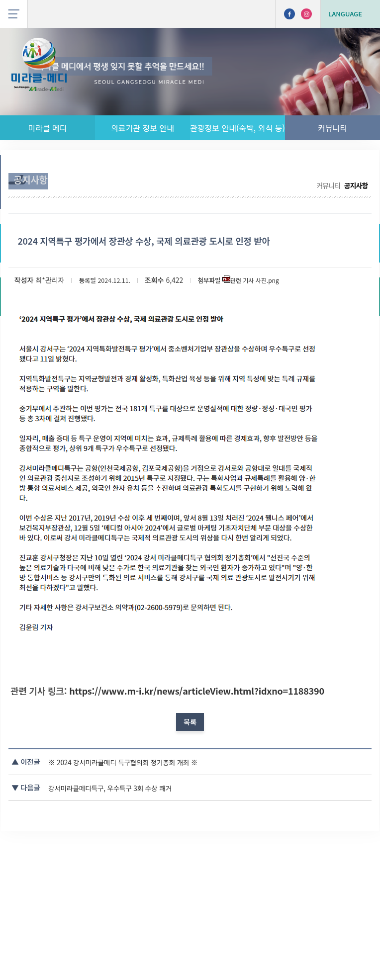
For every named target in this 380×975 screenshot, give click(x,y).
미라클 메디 (47, 128)
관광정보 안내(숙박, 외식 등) (237, 128)
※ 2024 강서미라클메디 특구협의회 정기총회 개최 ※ (166, 877)
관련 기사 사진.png (278, 348)
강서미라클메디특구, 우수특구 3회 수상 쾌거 (152, 902)
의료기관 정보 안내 (142, 128)
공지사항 (217, 170)
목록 (189, 828)
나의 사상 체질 (333, 170)
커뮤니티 (332, 128)
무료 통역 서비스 (270, 170)
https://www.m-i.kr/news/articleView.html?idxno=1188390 (202, 777)
